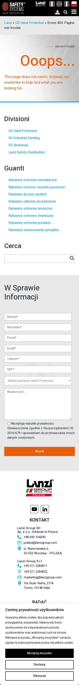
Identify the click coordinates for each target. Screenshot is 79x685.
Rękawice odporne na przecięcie (32, 201)
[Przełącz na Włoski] (51, 3)
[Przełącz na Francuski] (65, 3)
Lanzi (8, 22)
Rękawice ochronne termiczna (30, 208)
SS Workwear (18, 145)
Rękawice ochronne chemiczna (30, 215)
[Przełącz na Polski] (73, 3)
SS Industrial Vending (24, 138)
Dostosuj (39, 664)
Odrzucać (39, 676)
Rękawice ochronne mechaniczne (32, 180)
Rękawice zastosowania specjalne (33, 230)
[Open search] (65, 12)
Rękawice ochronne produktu (29, 222)
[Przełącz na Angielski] (58, 3)
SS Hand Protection (29, 22)
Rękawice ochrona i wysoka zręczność (36, 187)
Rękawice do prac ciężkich (27, 194)
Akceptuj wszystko (39, 653)
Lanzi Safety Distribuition (26, 152)
